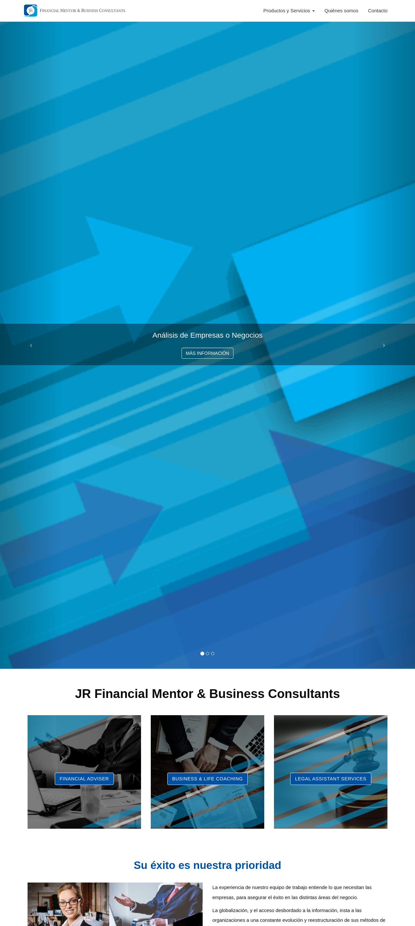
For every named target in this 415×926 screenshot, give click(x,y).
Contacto (377, 10)
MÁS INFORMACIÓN (207, 353)
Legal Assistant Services (330, 778)
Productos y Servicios (288, 10)
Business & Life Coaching (207, 778)
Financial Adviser (84, 778)
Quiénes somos (341, 10)
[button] (31, 344)
